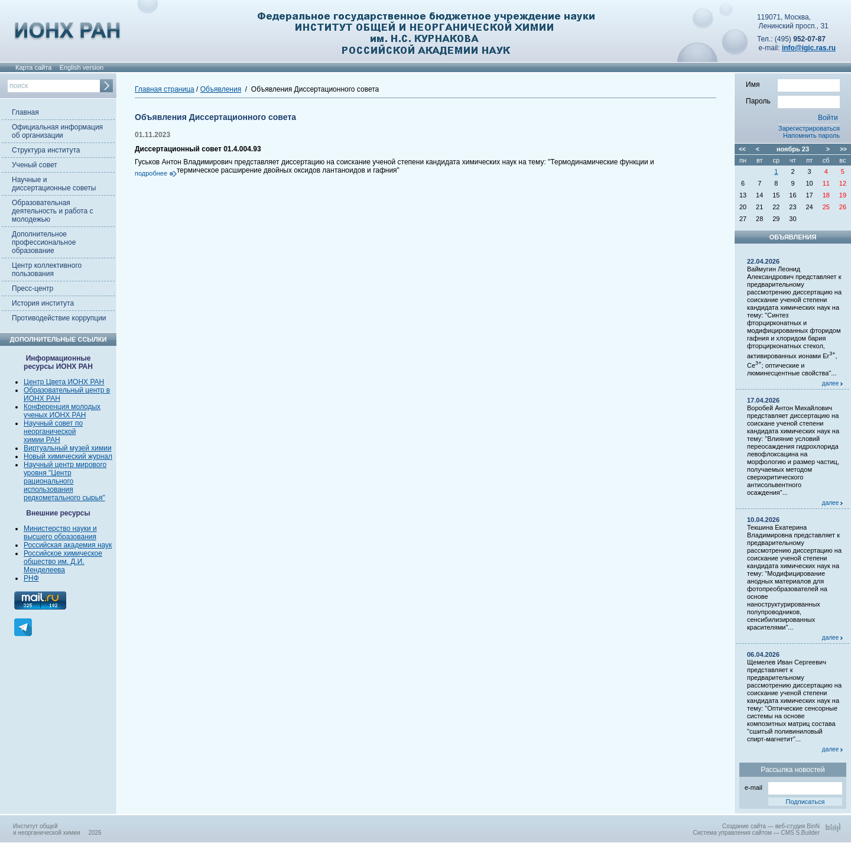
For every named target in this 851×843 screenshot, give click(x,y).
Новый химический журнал (68, 456)
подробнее (151, 173)
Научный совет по (53, 423)
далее (832, 383)
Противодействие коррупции (59, 318)
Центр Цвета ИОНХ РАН (64, 382)
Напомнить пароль (811, 135)
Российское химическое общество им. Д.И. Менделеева (63, 561)
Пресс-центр (32, 288)
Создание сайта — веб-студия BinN (771, 826)
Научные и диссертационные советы (54, 184)
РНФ (31, 578)
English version (82, 67)
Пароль (793, 100)
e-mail (793, 786)
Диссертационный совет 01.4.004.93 (198, 149)
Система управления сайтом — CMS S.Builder (756, 832)
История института (43, 303)
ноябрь (788, 149)
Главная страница (164, 89)
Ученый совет (34, 165)
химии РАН (42, 440)
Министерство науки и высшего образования (60, 532)
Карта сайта (33, 67)
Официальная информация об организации (57, 131)
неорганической (50, 431)
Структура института (46, 150)
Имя (793, 84)
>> (843, 149)
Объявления (220, 89)
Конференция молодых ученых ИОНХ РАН (62, 411)
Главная (25, 112)
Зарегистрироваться (809, 128)
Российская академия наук (68, 545)
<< (742, 149)
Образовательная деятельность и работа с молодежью (52, 211)
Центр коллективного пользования (47, 269)
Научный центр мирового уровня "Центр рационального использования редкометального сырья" (65, 481)
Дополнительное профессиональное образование (44, 242)
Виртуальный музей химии (68, 448)
